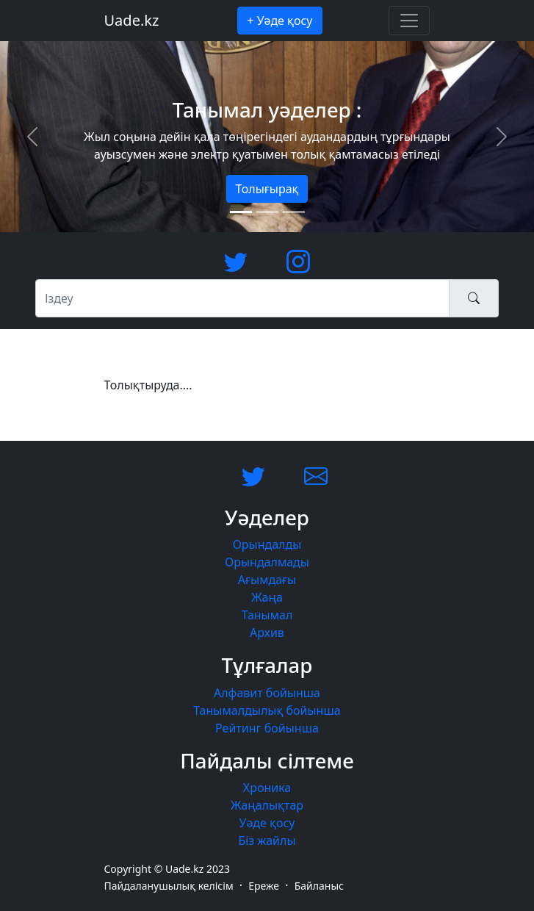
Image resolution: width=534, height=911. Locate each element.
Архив (267, 632)
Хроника (267, 787)
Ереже (263, 886)
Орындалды (267, 544)
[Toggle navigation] (409, 20)
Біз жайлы (266, 840)
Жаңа (267, 597)
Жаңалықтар (267, 805)
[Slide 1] (241, 212)
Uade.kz (131, 20)
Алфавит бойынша (267, 693)
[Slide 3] (294, 212)
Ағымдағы (267, 580)
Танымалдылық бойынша (266, 710)
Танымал (267, 615)
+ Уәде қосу (279, 20)
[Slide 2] (267, 212)
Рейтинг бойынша (267, 728)
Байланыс (319, 886)
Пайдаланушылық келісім (169, 886)
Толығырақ (267, 189)
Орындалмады (267, 562)
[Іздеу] (242, 298)
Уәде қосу (267, 823)
